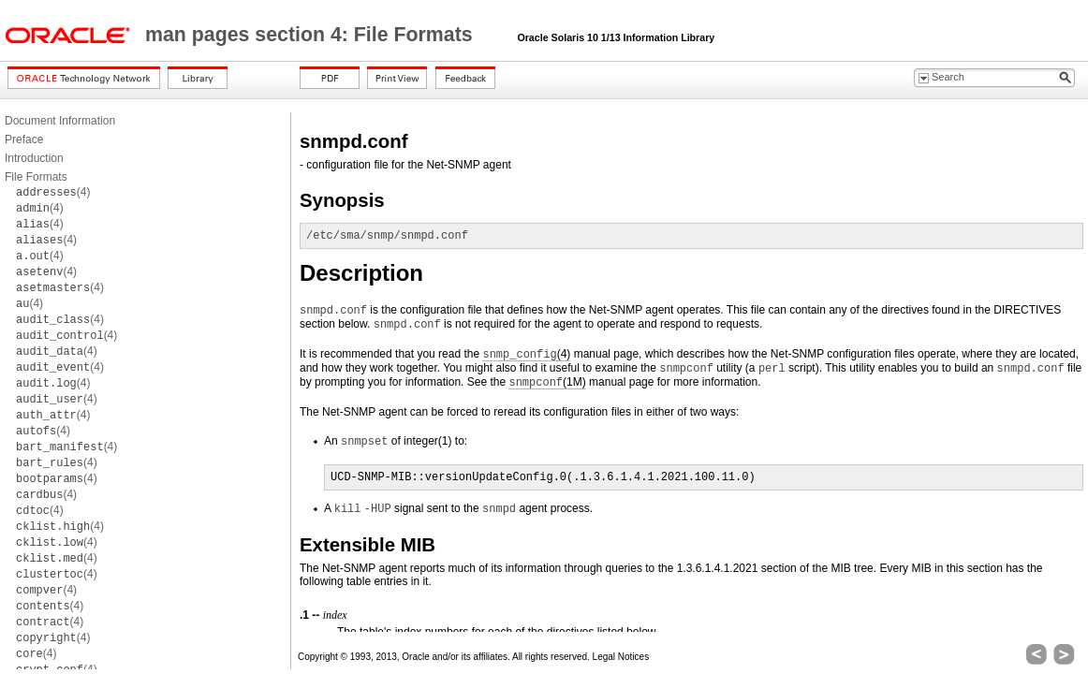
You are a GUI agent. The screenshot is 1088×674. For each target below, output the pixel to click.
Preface (24, 139)
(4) (53, 191)
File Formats (36, 176)
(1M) (546, 382)
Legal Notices (621, 657)
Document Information (60, 120)
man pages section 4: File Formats (311, 34)
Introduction (34, 158)
